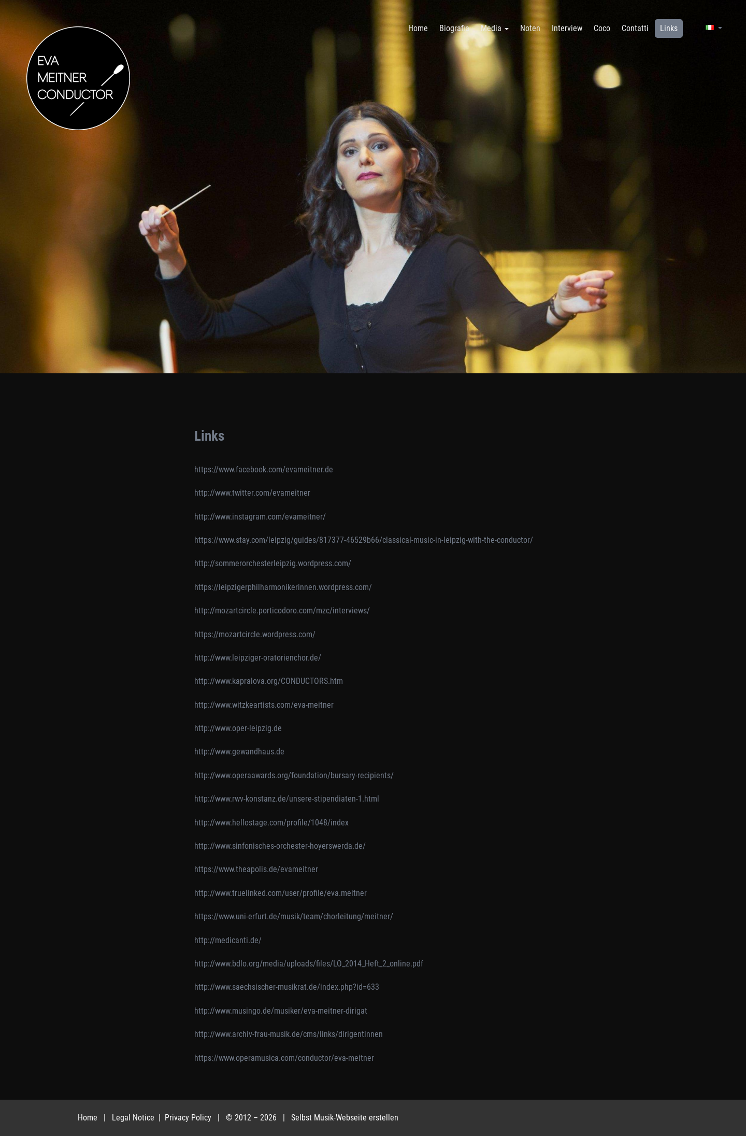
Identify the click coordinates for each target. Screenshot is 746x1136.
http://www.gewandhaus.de (239, 751)
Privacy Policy (189, 1118)
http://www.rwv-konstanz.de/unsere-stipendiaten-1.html (286, 799)
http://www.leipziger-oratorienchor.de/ (257, 658)
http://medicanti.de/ (228, 940)
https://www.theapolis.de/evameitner (256, 869)
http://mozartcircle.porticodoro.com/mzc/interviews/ (282, 610)
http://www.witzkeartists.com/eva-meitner (264, 705)
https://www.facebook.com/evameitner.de (263, 469)
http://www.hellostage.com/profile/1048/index (271, 823)
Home (87, 1118)
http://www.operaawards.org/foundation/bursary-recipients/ (294, 775)
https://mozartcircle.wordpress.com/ (254, 634)
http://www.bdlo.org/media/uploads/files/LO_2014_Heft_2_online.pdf (308, 964)
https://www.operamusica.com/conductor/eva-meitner (284, 1058)
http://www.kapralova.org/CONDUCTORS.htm (268, 681)
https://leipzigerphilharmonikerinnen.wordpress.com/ (283, 587)
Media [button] (495, 28)
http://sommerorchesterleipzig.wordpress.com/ (272, 563)
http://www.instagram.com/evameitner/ (260, 517)
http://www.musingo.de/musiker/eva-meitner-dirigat (280, 1011)
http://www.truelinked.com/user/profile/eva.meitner (280, 893)
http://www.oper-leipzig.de (238, 728)
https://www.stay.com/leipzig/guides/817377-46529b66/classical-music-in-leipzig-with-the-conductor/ (363, 540)
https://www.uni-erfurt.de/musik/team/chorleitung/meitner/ (293, 916)
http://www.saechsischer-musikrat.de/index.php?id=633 (286, 987)
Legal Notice (134, 1118)
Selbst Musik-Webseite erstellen (344, 1118)
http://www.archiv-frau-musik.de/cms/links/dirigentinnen (288, 1034)
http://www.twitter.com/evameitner (252, 493)
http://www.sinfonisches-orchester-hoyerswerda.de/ (280, 846)
